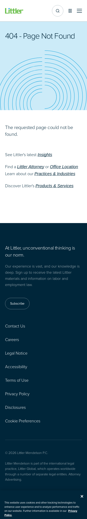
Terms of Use (17, 380)
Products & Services (54, 185)
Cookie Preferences (22, 421)
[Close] (82, 498)
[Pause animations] (70, 11)
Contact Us (15, 326)
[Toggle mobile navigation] (79, 11)
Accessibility (16, 366)
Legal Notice (16, 353)
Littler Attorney (30, 166)
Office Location (64, 166)
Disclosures (15, 407)
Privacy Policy (17, 394)
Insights (45, 154)
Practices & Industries (54, 173)
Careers (12, 339)
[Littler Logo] (14, 11)
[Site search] (57, 11)
